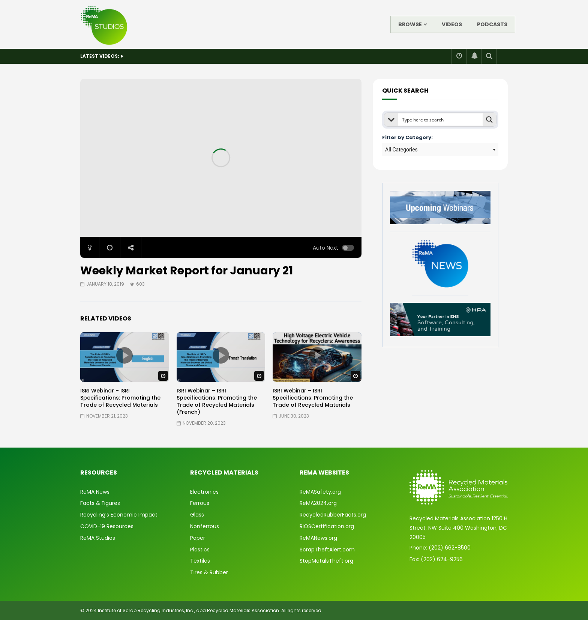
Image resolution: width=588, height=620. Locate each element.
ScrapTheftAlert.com (327, 549)
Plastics (200, 549)
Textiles (200, 561)
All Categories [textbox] (401, 150)
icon (124, 355)
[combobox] (440, 149)
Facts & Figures (100, 503)
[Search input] (440, 119)
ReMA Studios (97, 538)
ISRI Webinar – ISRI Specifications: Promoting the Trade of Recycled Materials (120, 398)
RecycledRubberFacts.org (333, 514)
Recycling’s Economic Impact (119, 514)
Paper (197, 538)
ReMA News (95, 492)
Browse (410, 24)
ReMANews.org (318, 538)
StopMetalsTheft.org (326, 561)
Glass (197, 514)
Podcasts (492, 24)
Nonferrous (204, 526)
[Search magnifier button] (489, 119)
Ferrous (199, 503)
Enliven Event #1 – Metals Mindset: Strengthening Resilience (195, 56)
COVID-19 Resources (107, 526)
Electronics (204, 492)
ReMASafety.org (320, 492)
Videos (452, 24)
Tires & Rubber (209, 572)
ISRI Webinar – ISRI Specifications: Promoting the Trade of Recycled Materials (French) (217, 401)
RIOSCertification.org (327, 526)
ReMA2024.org (318, 503)
